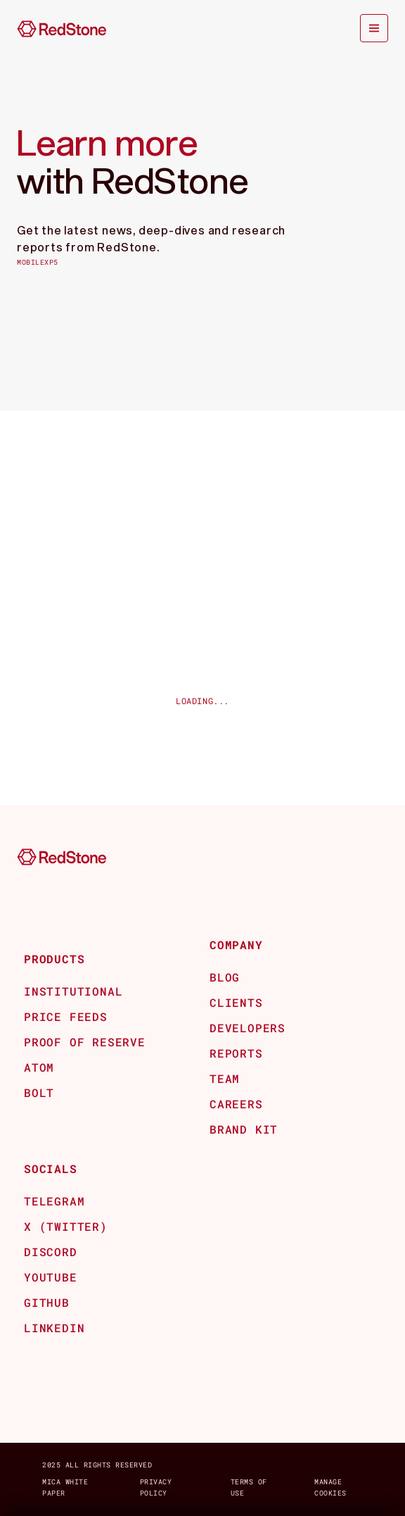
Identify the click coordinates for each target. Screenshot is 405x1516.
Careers (236, 1103)
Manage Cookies (330, 1487)
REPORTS (236, 1053)
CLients (236, 1002)
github (47, 1302)
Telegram (54, 1201)
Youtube (50, 1277)
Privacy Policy (156, 1487)
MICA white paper (65, 1487)
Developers (247, 1027)
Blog (225, 977)
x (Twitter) (66, 1226)
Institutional (73, 991)
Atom (39, 1067)
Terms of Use (249, 1487)
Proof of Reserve (85, 1041)
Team (225, 1078)
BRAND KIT (244, 1129)
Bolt (39, 1092)
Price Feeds (66, 1016)
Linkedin (54, 1327)
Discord (50, 1251)
